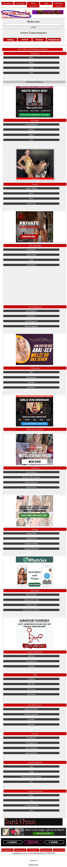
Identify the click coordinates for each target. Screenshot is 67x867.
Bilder (31, 57)
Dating (10, 39)
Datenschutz (33, 860)
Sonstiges (31, 719)
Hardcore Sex (31, 487)
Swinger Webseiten (31, 549)
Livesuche (20, 3)
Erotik (31, 260)
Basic (31, 795)
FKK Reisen (31, 694)
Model (31, 68)
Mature (31, 63)
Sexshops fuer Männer (31, 610)
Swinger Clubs (31, 533)
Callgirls (31, 135)
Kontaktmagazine (31, 321)
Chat (31, 140)
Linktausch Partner (31, 709)
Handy (31, 771)
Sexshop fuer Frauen (31, 600)
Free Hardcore (31, 472)
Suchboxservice (59, 850)
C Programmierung (31, 805)
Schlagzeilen (7, 850)
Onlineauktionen (31, 753)
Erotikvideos (31, 265)
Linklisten (31, 656)
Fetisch (24, 39)
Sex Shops (35, 590)
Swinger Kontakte (31, 543)
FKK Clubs (31, 684)
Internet (35, 733)
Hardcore (35, 468)
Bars (31, 372)
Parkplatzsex (54, 39)
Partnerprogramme (31, 714)
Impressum (20, 850)
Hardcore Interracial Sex (31, 477)
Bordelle (31, 382)
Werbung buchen (59, 4)
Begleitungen (31, 377)
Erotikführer (31, 316)
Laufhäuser (31, 387)
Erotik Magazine (35, 307)
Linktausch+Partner (34, 82)
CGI (31, 800)
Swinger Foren (31, 538)
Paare (31, 73)
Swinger (35, 529)
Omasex (39, 39)
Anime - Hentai (31, 188)
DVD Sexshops (31, 595)
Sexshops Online (31, 605)
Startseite (7, 3)
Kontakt (33, 850)
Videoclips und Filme (35, 429)
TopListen (31, 666)
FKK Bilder (31, 679)
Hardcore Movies (31, 482)
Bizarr (31, 193)
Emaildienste (31, 738)
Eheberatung (31, 255)
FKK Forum (31, 689)
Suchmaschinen (31, 661)
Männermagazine (31, 326)
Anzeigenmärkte (31, 124)
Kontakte (35, 120)
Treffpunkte (35, 368)
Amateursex (31, 249)
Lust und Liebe (35, 245)
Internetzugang (31, 748)
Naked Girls (33, 865)
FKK (35, 675)
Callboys (31, 129)
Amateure (35, 53)
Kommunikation (35, 762)
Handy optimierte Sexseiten (31, 777)
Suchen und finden (35, 652)
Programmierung (35, 791)
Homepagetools (31, 743)
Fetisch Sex (31, 203)
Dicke (31, 198)
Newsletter (46, 850)
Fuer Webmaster (35, 705)
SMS (31, 782)
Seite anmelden (33, 4)
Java (31, 810)
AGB (46, 3)
